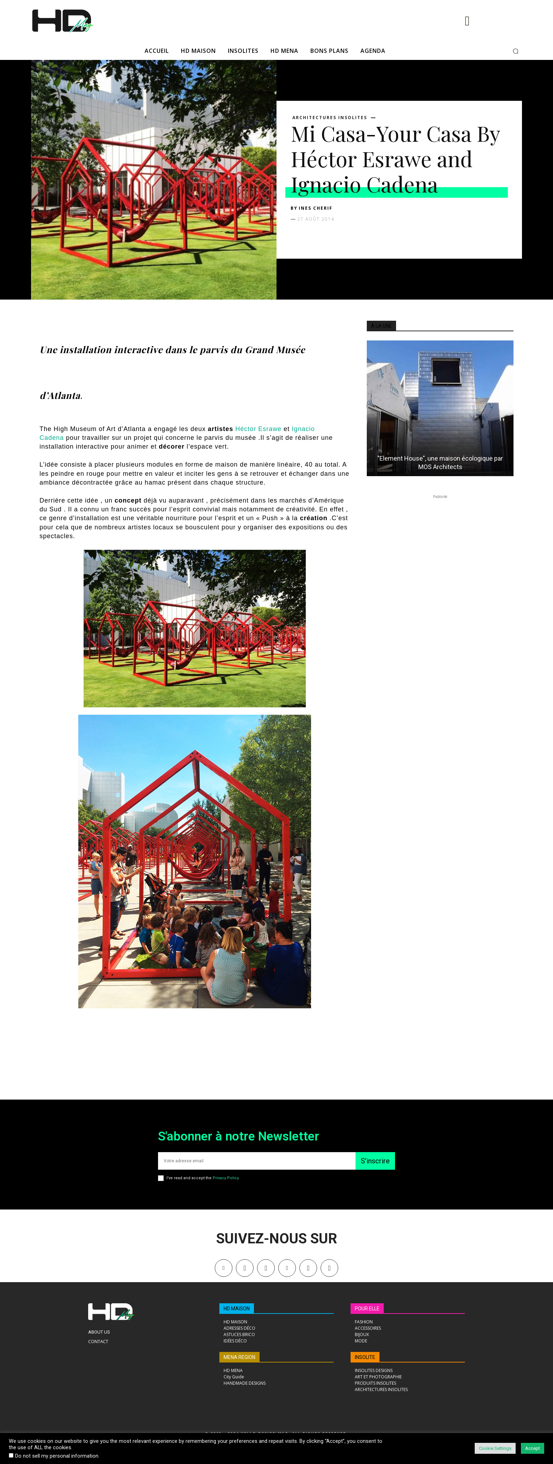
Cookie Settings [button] (495, 1448)
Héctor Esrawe (258, 428)
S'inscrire (375, 1161)
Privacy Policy (225, 1178)
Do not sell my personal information (56, 1456)
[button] (515, 51)
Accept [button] (532, 1448)
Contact (98, 1341)
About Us (99, 1332)
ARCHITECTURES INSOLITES (329, 118)
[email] (257, 1161)
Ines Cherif (316, 208)
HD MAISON (237, 1308)
